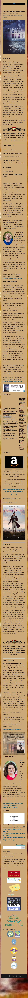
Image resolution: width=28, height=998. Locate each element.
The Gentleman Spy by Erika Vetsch (12, 498)
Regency (10, 502)
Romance (20, 15)
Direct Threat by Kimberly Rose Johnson (14, 11)
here (10, 163)
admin (5, 13)
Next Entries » (20, 845)
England (20, 500)
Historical (5, 502)
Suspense (5, 17)
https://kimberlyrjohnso (10, 278)
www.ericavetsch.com (9, 799)
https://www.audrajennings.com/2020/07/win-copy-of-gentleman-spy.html (14, 829)
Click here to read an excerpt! (12, 729)
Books (16, 13)
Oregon (15, 15)
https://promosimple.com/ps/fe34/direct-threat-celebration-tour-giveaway (14, 492)
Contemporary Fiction (8, 15)
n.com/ (20, 278)
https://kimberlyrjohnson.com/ (12, 381)
